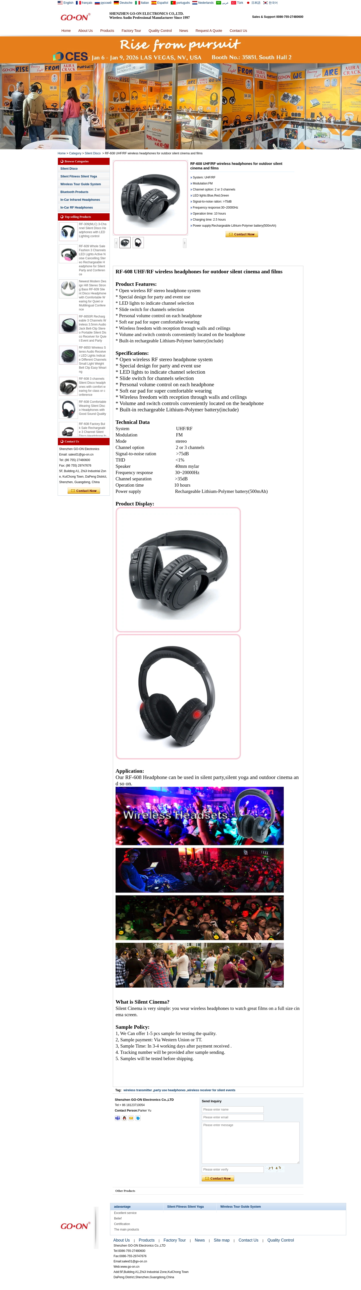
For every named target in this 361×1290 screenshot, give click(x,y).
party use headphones (170, 1090)
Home (66, 31)
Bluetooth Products (74, 192)
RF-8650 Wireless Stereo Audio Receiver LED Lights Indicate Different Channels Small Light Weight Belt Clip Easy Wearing (92, 362)
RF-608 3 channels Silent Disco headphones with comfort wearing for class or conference (92, 389)
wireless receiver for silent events (211, 1090)
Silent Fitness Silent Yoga (78, 176)
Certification (122, 1224)
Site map (222, 1240)
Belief (118, 1218)
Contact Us (238, 31)
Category (75, 153)
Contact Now (84, 491)
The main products (126, 1229)
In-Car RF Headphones (76, 207)
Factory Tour (131, 31)
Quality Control (160, 31)
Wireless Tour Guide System (80, 184)
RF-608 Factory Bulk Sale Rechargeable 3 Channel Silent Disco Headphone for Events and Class (92, 434)
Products (107, 31)
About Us (85, 31)
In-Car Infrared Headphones (80, 200)
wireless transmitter (138, 1090)
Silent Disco (93, 153)
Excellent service (125, 1213)
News (183, 31)
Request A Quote (209, 31)
